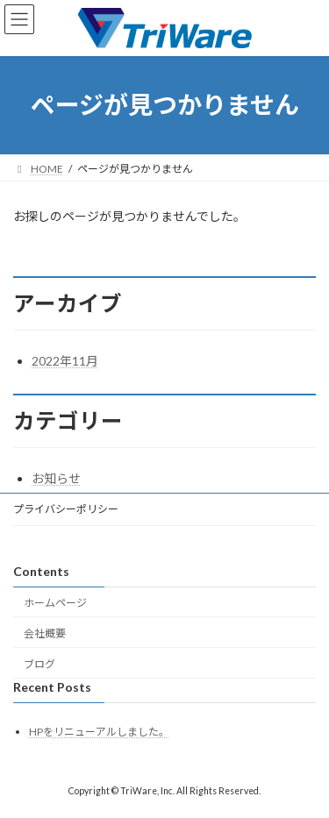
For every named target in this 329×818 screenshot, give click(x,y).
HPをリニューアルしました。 (99, 732)
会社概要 (45, 633)
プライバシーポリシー (65, 509)
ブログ (39, 664)
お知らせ (56, 478)
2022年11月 (65, 360)
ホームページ (55, 602)
